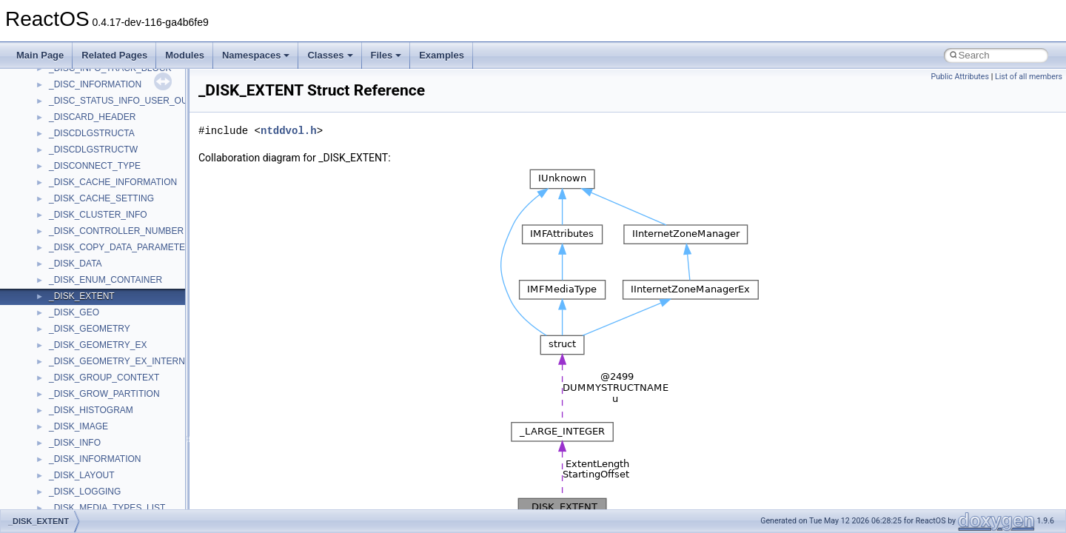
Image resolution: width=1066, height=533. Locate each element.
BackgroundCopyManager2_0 (108, 262)
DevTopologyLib (80, 311)
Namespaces (256, 55)
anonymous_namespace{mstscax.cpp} (125, 83)
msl (56, 506)
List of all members (1028, 76)
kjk (54, 408)
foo (55, 327)
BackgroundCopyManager (100, 246)
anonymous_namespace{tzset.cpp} (118, 180)
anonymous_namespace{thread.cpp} (121, 164)
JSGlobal (67, 392)
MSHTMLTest (75, 474)
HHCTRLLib (73, 343)
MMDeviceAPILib (83, 441)
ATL (56, 229)
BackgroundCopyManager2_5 (108, 278)
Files (386, 55)
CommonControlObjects (96, 294)
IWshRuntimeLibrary (89, 376)
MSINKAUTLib (78, 490)
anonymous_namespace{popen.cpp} (121, 115)
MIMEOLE (69, 425)
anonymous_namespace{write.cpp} (118, 197)
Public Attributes (960, 76)
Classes (329, 55)
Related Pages (114, 55)
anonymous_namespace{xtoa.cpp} (117, 213)
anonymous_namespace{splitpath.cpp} (125, 132)
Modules (184, 55)
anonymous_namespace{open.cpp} (118, 99)
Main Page (40, 55)
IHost (59, 360)
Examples (441, 55)
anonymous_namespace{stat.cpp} (116, 148)
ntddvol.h (289, 131)
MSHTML (68, 457)
